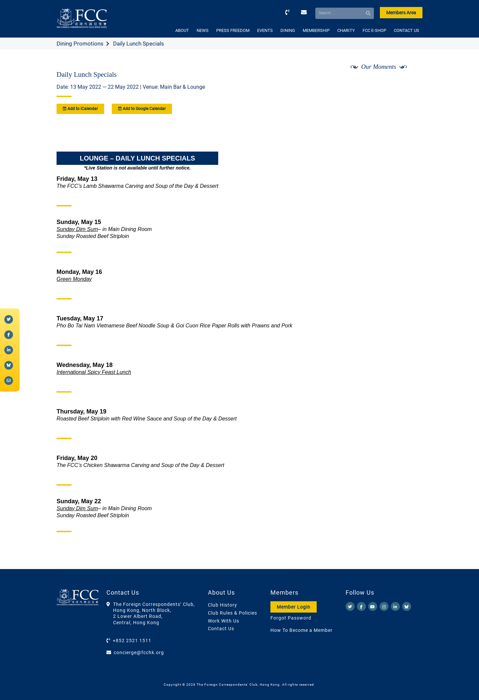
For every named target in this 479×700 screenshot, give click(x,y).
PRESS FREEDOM (232, 30)
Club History (222, 605)
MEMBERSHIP (316, 30)
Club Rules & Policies (232, 613)
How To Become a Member (301, 630)
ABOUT (182, 30)
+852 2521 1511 (132, 640)
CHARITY (346, 30)
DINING (287, 30)
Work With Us (223, 621)
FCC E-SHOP (374, 30)
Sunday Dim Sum (77, 229)
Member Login (293, 607)
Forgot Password (290, 618)
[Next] (410, 84)
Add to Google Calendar (142, 108)
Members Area (401, 12)
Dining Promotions (80, 43)
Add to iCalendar (80, 108)
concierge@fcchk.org (139, 652)
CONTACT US (406, 30)
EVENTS (265, 30)
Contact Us (221, 628)
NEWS (203, 30)
